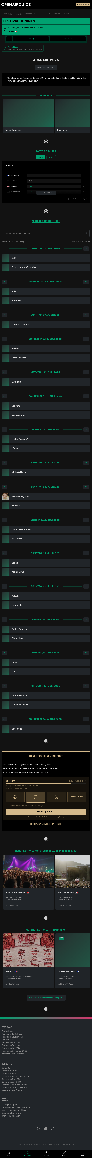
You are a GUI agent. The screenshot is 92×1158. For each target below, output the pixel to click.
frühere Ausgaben (61, 13)
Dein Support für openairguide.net (16, 1107)
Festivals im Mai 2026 (11, 1042)
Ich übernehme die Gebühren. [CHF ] (25, 805)
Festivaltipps (7, 1031)
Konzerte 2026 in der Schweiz (14, 1087)
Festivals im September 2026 (14, 1051)
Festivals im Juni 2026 (11, 1045)
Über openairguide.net (11, 1104)
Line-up (30, 39)
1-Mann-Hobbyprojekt (42, 765)
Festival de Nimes (45, 13)
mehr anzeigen (46, 193)
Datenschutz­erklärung (11, 1113)
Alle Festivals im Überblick (13, 1053)
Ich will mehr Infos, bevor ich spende (45, 824)
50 (56, 797)
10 (15, 797)
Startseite (7, 13)
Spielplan (68, 39)
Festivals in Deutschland (12, 1037)
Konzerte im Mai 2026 (11, 1079)
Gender (51, 157)
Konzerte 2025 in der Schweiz (14, 1084)
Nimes (11, 31)
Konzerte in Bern (9, 1073)
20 (35, 797)
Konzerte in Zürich (9, 1070)
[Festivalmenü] (9, 38)
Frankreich (30, 13)
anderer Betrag (77, 797)
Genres (41, 157)
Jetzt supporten (83, 4)
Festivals (18, 13)
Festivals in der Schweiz (12, 1034)
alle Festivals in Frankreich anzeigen (45, 997)
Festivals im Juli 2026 (11, 1048)
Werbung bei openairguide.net (14, 1110)
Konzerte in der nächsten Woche (15, 1076)
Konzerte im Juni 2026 (11, 1082)
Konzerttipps (7, 1068)
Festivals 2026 (8, 1039)
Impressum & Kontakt (11, 1115)
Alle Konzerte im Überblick (13, 1090)
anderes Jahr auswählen (46, 68)
